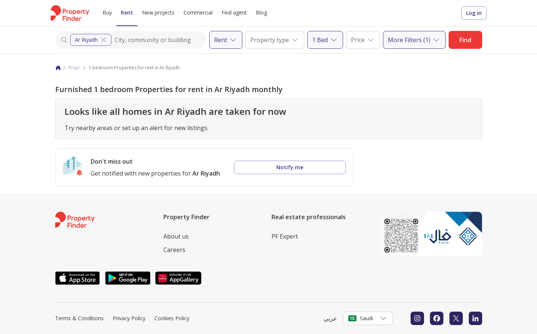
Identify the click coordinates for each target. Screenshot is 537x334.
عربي (330, 318)
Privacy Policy (129, 318)
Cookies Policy (171, 318)
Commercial (198, 12)
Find (465, 40)
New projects (158, 12)
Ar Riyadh (91, 39)
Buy (107, 12)
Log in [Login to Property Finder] (474, 12)
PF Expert (284, 236)
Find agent (234, 12)
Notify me (289, 167)
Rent (127, 12)
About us (176, 236)
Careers (174, 250)
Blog (261, 12)
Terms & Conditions (79, 318)
